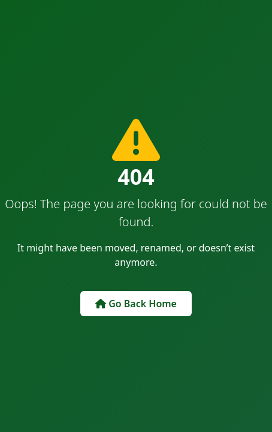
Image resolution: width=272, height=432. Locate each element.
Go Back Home (136, 303)
